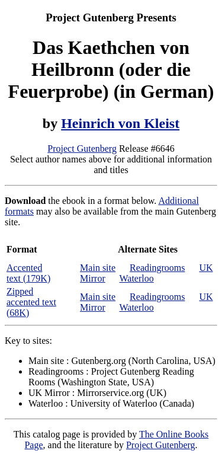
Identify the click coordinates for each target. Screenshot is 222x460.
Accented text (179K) (28, 273)
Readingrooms (157, 268)
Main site (97, 268)
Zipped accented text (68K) (31, 302)
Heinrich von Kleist (120, 123)
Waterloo (136, 278)
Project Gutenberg (82, 148)
